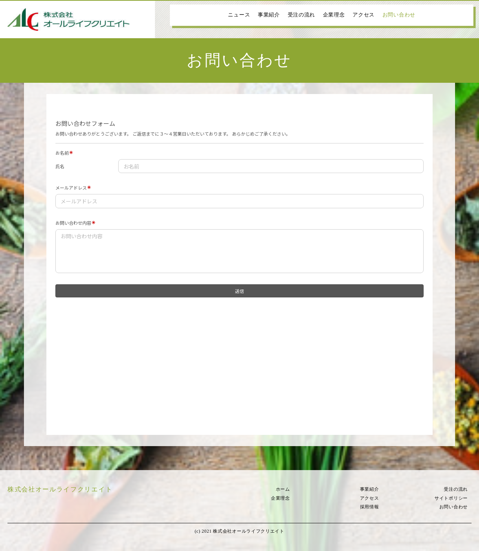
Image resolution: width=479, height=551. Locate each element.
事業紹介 (269, 15)
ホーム (283, 489)
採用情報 (369, 506)
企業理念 (334, 15)
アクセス (364, 15)
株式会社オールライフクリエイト (59, 489)
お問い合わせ (398, 15)
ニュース (239, 15)
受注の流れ (301, 15)
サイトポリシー (451, 498)
